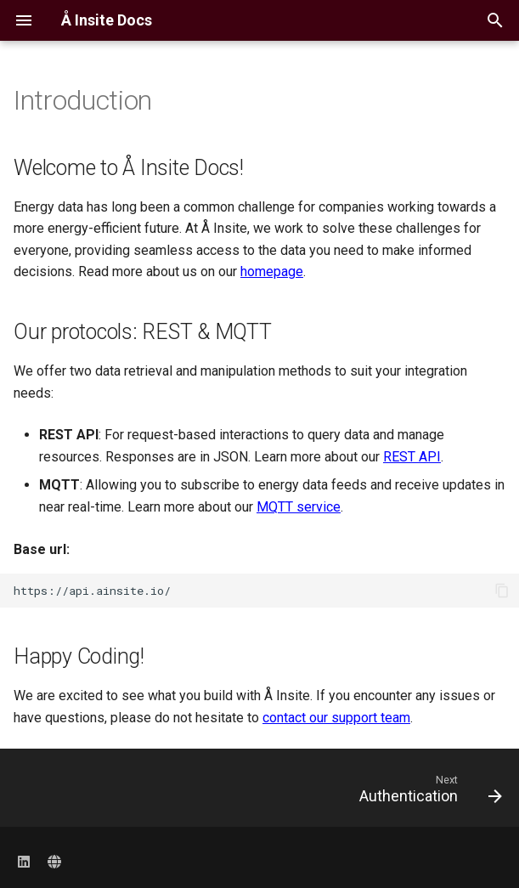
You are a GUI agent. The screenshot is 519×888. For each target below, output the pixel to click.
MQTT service (299, 507)
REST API (412, 457)
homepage (271, 271)
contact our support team (336, 718)
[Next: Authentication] (427, 793)
